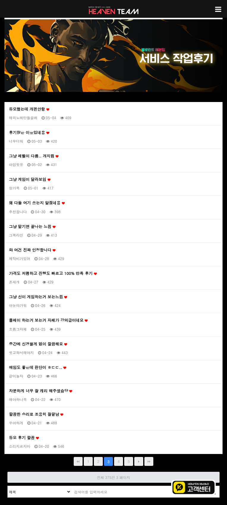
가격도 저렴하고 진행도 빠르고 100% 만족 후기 (53, 273)
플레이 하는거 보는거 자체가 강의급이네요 (48, 320)
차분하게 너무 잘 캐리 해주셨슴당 (40, 391)
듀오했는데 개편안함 (29, 109)
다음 (138, 461)
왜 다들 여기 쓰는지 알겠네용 (37, 202)
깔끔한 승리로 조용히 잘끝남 (36, 414)
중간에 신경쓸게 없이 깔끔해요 (38, 344)
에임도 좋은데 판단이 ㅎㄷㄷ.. (37, 367)
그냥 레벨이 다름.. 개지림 (34, 156)
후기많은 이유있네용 (29, 132)
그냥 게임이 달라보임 (30, 179)
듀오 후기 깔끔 (24, 437)
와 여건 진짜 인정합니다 (32, 250)
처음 (78, 461)
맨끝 (148, 461)
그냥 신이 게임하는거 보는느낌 (38, 297)
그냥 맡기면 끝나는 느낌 (32, 226)
